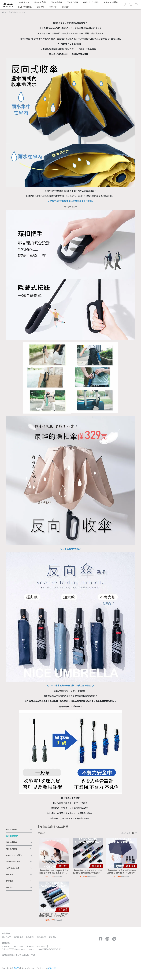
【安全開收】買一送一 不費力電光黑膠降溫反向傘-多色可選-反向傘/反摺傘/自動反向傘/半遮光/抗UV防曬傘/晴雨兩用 (54, 915)
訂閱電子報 (18, 937)
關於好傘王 (6, 937)
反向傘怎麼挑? (40, 2)
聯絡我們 (30, 937)
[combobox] (42, 833)
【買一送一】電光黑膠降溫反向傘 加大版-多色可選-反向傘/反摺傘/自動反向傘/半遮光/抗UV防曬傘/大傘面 (121, 871)
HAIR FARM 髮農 (25, 7)
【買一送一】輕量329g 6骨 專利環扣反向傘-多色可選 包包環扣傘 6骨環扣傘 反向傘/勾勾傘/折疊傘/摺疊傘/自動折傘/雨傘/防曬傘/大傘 (54, 871)
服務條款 (52, 937)
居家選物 (40, 7)
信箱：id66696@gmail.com (13, 949)
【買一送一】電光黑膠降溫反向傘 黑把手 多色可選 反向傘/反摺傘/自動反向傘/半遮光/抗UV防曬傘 (87, 871)
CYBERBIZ (52, 968)
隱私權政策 (41, 937)
